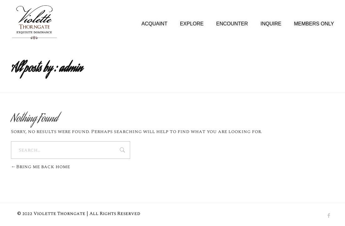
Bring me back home (40, 166)
